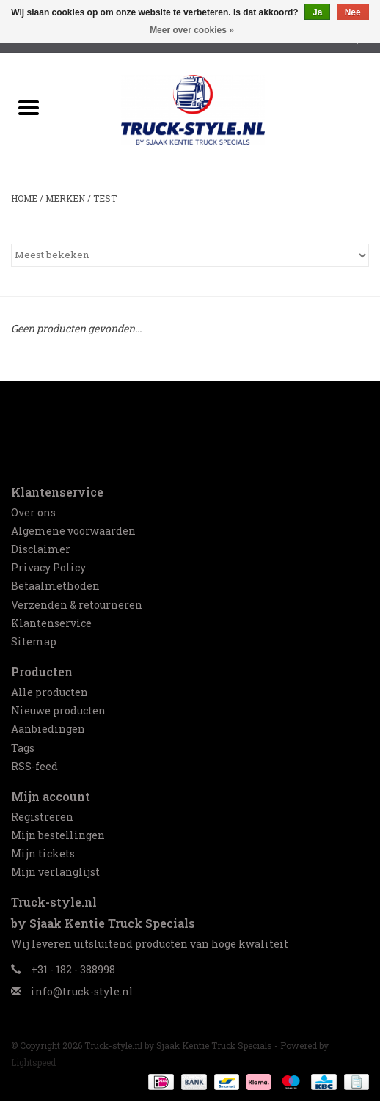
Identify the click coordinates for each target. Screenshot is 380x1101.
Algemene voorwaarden (73, 531)
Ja (317, 12)
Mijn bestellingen (58, 835)
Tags (22, 748)
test (105, 198)
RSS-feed (34, 766)
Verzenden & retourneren (76, 605)
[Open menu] (28, 107)
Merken (65, 198)
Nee (353, 12)
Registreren (42, 817)
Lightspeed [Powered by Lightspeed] (33, 1062)
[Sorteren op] (190, 255)
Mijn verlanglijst (55, 872)
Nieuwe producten (58, 710)
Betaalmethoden (55, 586)
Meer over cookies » (192, 30)
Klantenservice (51, 623)
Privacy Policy (48, 567)
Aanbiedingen (48, 729)
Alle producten (49, 692)
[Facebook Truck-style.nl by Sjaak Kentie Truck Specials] (190, 426)
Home (24, 198)
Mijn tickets (43, 853)
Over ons (33, 512)
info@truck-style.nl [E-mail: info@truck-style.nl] (82, 991)
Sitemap (33, 641)
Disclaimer (40, 549)
